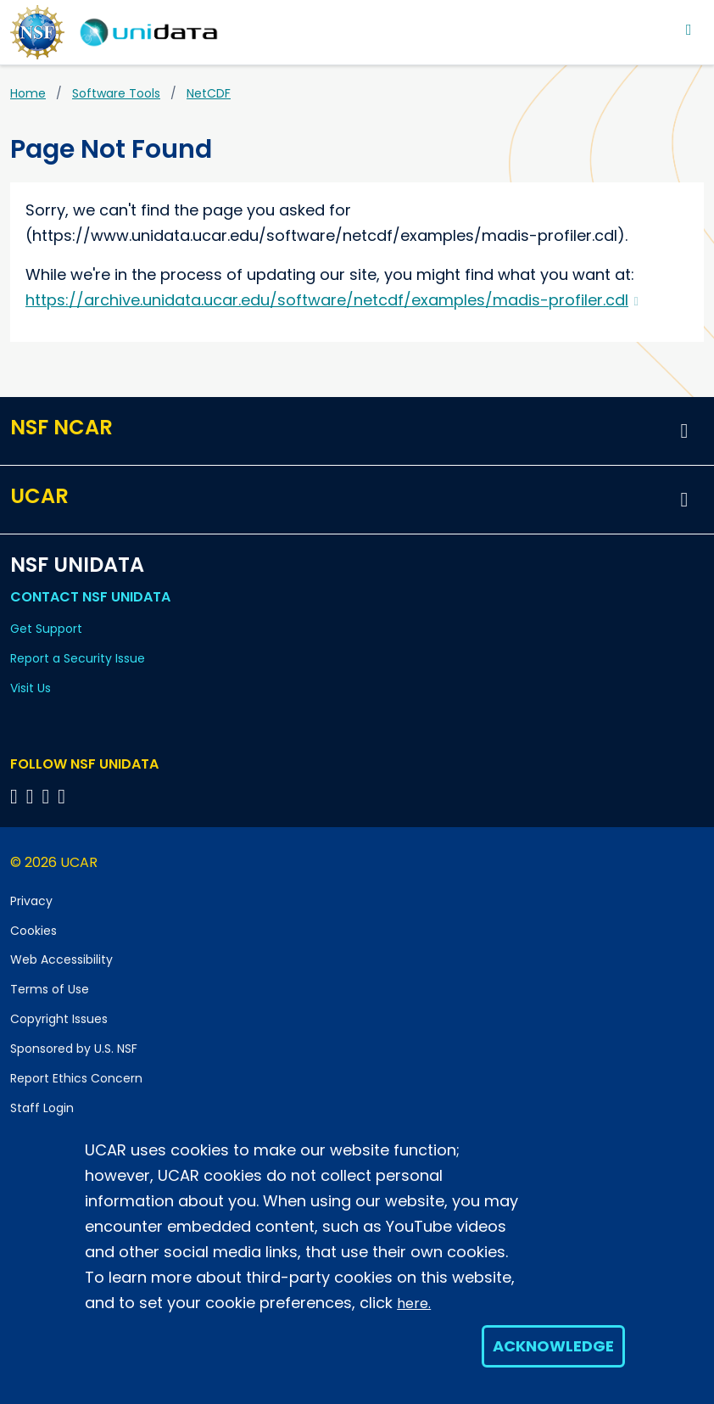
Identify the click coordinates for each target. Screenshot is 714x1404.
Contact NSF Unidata (90, 597)
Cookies (33, 930)
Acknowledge (553, 1345)
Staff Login (42, 1107)
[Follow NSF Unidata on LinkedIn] (48, 796)
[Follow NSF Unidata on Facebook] (64, 796)
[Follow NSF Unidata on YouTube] (32, 796)
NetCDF (209, 93)
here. (414, 1303)
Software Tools (116, 93)
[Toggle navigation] (689, 29)
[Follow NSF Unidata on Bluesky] (16, 796)
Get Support (46, 628)
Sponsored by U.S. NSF (73, 1048)
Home (28, 93)
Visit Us (30, 688)
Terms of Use (49, 989)
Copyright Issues (59, 1018)
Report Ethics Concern (76, 1078)
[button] (684, 431)
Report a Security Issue (77, 658)
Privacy (31, 900)
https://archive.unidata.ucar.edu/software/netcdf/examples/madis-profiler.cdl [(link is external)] (332, 299)
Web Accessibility (61, 959)
